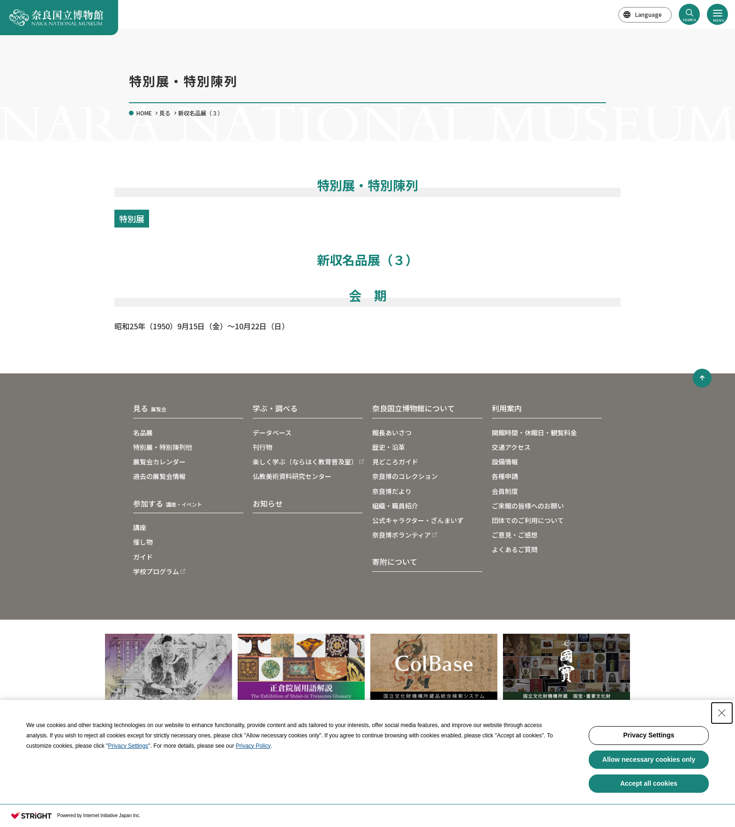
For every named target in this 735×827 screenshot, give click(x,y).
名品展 (143, 432)
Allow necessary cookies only (648, 759)
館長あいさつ (392, 432)
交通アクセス (511, 447)
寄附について (394, 561)
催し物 (143, 541)
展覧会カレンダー (159, 461)
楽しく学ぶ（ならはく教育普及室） (305, 461)
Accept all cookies (648, 783)
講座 (139, 527)
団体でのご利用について (528, 520)
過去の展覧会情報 (159, 476)
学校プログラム (156, 571)
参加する (167, 503)
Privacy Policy (253, 746)
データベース (272, 432)
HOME (144, 113)
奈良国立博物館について (413, 408)
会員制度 (505, 491)
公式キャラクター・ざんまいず (418, 520)
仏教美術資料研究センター (292, 476)
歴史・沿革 (388, 447)
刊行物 (262, 447)
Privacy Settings (128, 746)
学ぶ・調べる (275, 408)
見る (165, 113)
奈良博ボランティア (401, 534)
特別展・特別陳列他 (162, 447)
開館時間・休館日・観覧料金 (534, 432)
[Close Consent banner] (722, 713)
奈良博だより (392, 491)
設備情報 (505, 461)
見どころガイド (395, 461)
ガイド (143, 556)
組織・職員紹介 (395, 505)
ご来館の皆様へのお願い (528, 505)
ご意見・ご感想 (515, 534)
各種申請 (505, 476)
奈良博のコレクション (405, 476)
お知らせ (268, 503)
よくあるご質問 (515, 549)
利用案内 (507, 408)
